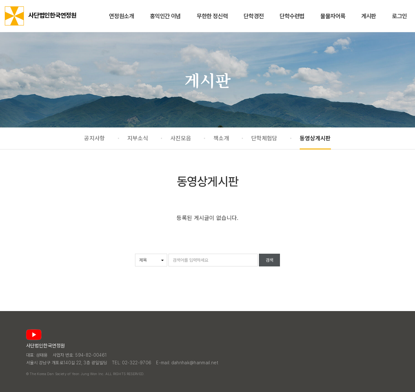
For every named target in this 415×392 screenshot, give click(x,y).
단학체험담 (264, 138)
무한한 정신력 (212, 15)
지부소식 (137, 138)
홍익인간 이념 (165, 15)
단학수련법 (292, 15)
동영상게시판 (315, 138)
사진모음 (180, 138)
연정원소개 (121, 15)
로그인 (399, 15)
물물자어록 (332, 15)
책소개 (221, 138)
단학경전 (254, 15)
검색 (269, 260)
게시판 (368, 15)
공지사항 (94, 138)
